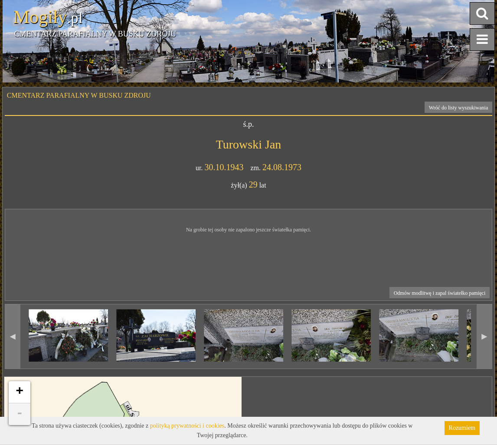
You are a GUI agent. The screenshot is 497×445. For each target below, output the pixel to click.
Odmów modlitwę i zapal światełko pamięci (440, 293)
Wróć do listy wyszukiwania (458, 108)
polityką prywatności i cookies (187, 425)
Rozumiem (462, 428)
